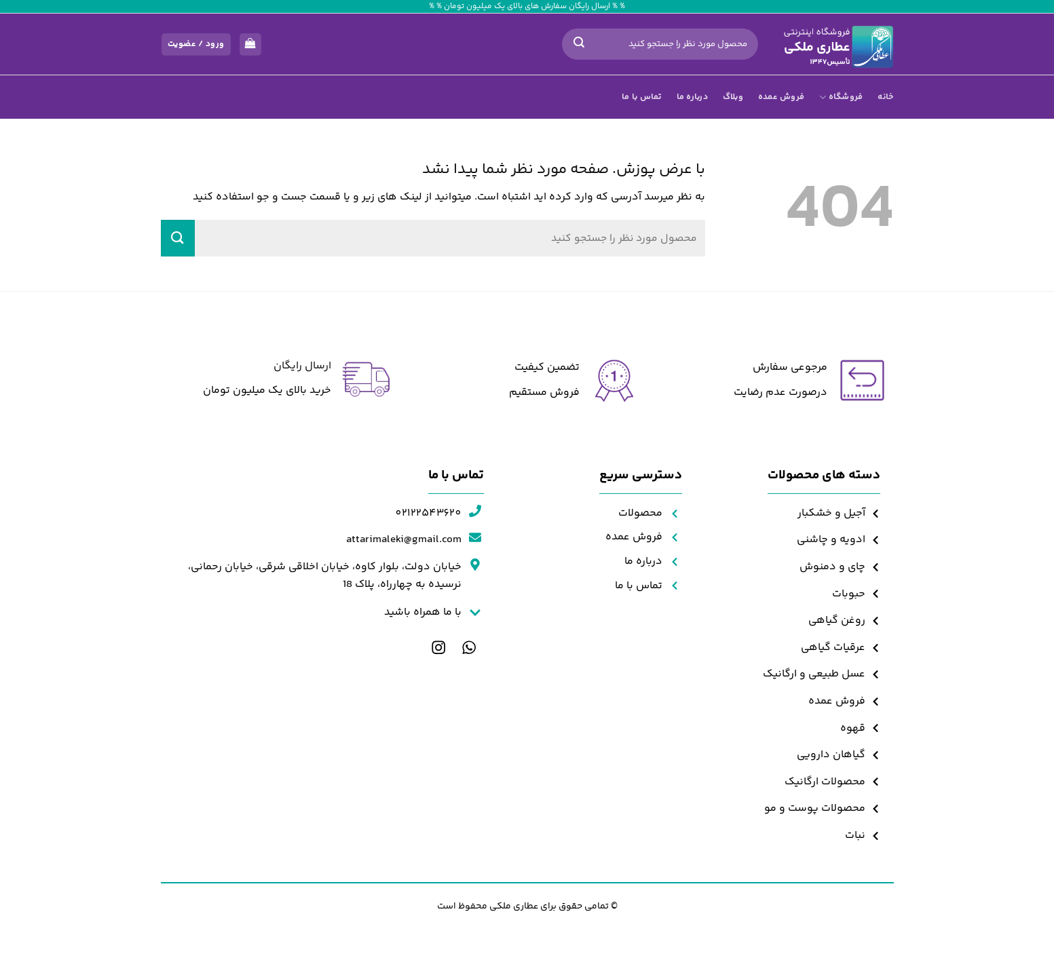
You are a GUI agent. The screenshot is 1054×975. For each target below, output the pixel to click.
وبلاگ (733, 97)
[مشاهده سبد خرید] (250, 44)
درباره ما (692, 97)
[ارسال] (579, 44)
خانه (885, 97)
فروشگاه (841, 97)
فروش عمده (781, 97)
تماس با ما (642, 97)
